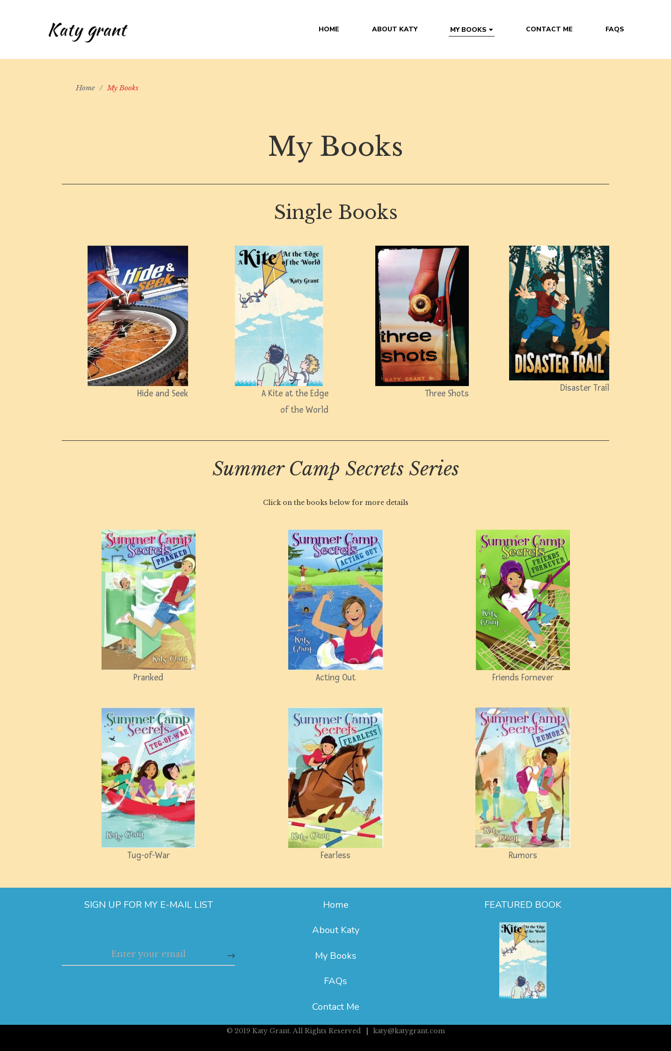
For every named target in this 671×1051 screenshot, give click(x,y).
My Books (336, 955)
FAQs (335, 981)
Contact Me (335, 1006)
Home (336, 904)
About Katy (335, 930)
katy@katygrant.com (409, 1031)
